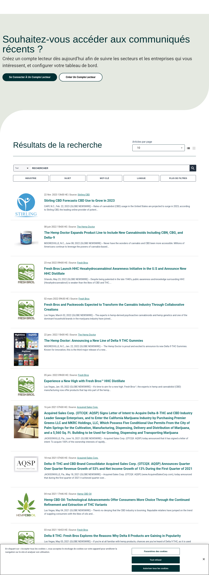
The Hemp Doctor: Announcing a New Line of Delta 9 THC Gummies (93, 341)
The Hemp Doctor (86, 226)
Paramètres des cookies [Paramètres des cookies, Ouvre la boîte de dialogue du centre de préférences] (155, 552)
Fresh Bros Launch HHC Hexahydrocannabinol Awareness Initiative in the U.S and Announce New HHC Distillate (115, 271)
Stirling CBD (84, 194)
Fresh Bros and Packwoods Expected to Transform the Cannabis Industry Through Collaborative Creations (114, 307)
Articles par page (142, 141)
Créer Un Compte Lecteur (81, 77)
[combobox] (158, 147)
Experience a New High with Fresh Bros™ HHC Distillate (84, 381)
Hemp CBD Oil (84, 494)
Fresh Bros (82, 262)
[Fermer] (203, 560)
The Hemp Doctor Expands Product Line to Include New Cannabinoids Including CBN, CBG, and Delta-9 (113, 235)
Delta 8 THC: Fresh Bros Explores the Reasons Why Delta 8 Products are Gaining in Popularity (112, 536)
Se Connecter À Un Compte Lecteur (29, 77)
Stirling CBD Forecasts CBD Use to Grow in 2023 (79, 201)
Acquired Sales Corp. (87, 407)
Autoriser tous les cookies (155, 569)
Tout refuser (156, 561)
